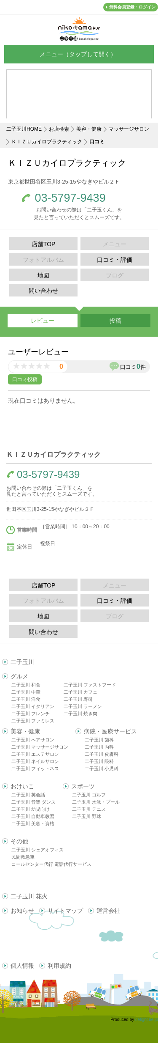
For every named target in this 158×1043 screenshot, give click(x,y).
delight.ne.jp (146, 1019)
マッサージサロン (129, 129)
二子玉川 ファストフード (90, 684)
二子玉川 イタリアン (32, 706)
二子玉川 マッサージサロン (39, 746)
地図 (43, 275)
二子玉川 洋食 (25, 699)
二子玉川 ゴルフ (89, 794)
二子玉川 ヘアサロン (32, 739)
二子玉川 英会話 (28, 794)
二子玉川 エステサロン (35, 754)
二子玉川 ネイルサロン (35, 761)
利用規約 (59, 965)
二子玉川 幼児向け (30, 809)
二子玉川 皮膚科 (101, 754)
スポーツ (83, 786)
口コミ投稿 (24, 379)
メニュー (79, 54)
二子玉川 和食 (25, 684)
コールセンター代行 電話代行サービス (51, 864)
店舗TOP (44, 244)
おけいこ (22, 786)
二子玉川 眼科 (99, 761)
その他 (19, 841)
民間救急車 (23, 856)
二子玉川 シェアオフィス (37, 849)
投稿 (115, 320)
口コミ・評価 (114, 259)
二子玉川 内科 (99, 746)
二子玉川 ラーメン (83, 706)
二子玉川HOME (24, 129)
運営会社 (108, 910)
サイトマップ (65, 910)
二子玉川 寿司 (78, 699)
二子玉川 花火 (29, 896)
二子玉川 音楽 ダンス (33, 801)
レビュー (42, 320)
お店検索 (59, 129)
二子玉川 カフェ (80, 691)
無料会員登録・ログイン (132, 7)
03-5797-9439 (70, 198)
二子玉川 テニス (89, 809)
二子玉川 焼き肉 (80, 713)
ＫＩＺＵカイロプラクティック (46, 142)
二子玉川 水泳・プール (96, 801)
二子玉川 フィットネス (35, 768)
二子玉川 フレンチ (30, 713)
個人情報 (22, 965)
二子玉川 (22, 662)
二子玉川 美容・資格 (32, 823)
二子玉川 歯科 (99, 739)
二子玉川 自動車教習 (32, 816)
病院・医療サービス (110, 731)
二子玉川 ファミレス (32, 720)
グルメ (19, 676)
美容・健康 (89, 129)
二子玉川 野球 (86, 816)
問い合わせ (43, 290)
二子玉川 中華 (25, 691)
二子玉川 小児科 (101, 768)
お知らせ (22, 910)
